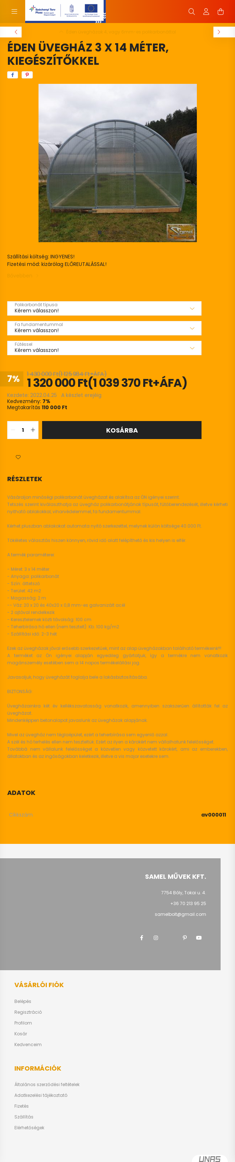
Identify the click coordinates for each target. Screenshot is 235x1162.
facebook (141, 938)
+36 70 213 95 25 (188, 903)
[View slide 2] (107, 232)
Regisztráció (28, 1012)
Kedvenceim (28, 1044)
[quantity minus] (13, 430)
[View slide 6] (135, 232)
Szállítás (23, 1117)
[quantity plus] (32, 430)
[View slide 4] (121, 232)
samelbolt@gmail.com (180, 914)
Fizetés (21, 1106)
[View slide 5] (128, 232)
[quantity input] (22, 430)
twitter (170, 938)
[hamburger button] (14, 11)
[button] (18, 457)
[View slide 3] (114, 232)
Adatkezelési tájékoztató (40, 1095)
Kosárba (122, 430)
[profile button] (206, 11)
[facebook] (12, 74)
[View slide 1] (99, 232)
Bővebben (19, 275)
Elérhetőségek (29, 1127)
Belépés (22, 1001)
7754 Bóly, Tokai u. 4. (183, 893)
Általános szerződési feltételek (47, 1084)
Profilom (23, 1023)
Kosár (20, 1033)
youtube (199, 938)
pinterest (184, 938)
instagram (156, 938)
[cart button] (220, 11)
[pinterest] (27, 74)
